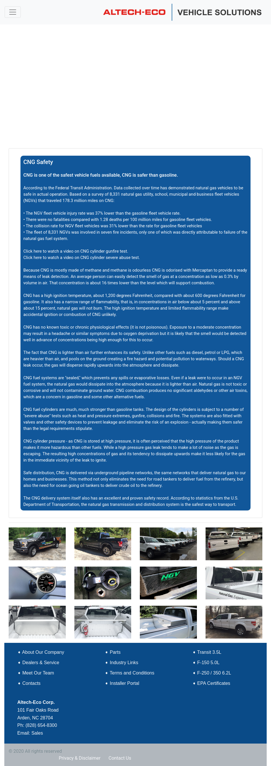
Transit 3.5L (209, 652)
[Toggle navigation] (13, 12)
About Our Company (43, 652)
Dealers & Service (40, 662)
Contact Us (119, 758)
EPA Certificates (213, 683)
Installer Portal (124, 683)
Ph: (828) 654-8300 (37, 725)
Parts (115, 652)
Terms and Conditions (132, 672)
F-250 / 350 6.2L (214, 672)
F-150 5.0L (208, 662)
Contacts (31, 683)
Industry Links (124, 662)
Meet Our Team (38, 672)
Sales (37, 733)
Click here (32, 251)
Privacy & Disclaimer (80, 758)
